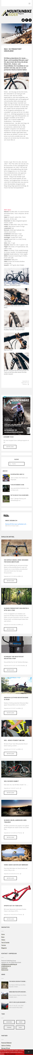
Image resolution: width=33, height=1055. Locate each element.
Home (3, 934)
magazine (9, 1022)
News (2, 937)
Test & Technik (5, 942)
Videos (3, 940)
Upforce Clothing (5, 1045)
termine (9, 1027)
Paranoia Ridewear (6, 1042)
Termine (3, 945)
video (20, 1027)
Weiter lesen (10, 446)
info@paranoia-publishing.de (9, 964)
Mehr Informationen (10, 1054)
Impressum (4, 968)
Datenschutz (4, 970)
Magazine (4, 948)
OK (28, 1051)
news (20, 1022)
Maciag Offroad (5, 1048)
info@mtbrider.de (6, 966)
